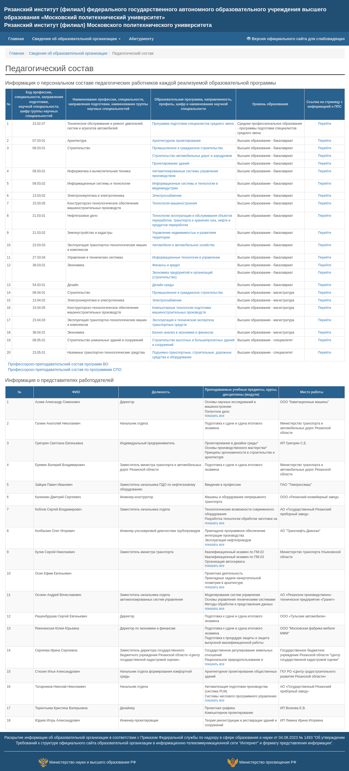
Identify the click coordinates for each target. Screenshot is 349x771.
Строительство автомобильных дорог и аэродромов (192, 156)
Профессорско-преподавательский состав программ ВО (58, 364)
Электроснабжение (167, 196)
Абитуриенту (141, 39)
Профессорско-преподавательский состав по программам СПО (64, 369)
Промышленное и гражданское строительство (187, 148)
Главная (18, 38)
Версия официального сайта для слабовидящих (296, 39)
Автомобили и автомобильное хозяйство (183, 245)
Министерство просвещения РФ (267, 762)
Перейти (324, 124)
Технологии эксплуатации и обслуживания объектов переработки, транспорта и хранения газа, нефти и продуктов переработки (192, 220)
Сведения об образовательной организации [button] (76, 39)
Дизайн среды (163, 285)
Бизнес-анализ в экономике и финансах (183, 332)
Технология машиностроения (174, 203)
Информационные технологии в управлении (186, 257)
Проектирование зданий (170, 163)
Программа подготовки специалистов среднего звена (193, 124)
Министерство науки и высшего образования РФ (92, 762)
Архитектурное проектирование (176, 141)
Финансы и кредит (166, 265)
